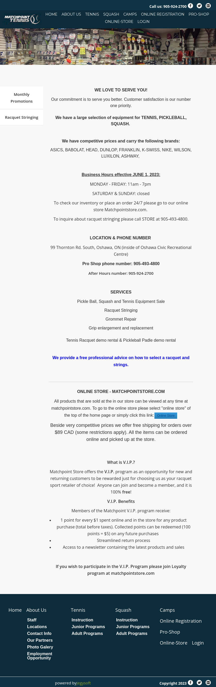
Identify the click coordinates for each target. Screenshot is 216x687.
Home (51, 14)
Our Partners (40, 640)
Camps (130, 14)
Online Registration (162, 14)
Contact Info (39, 634)
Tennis (92, 14)
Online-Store (119, 21)
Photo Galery (40, 647)
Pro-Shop (199, 14)
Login (143, 21)
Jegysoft (83, 682)
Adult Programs (87, 634)
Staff (32, 620)
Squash (111, 14)
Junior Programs (88, 627)
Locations (37, 627)
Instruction (82, 620)
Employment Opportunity (39, 656)
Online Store (166, 415)
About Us (71, 14)
